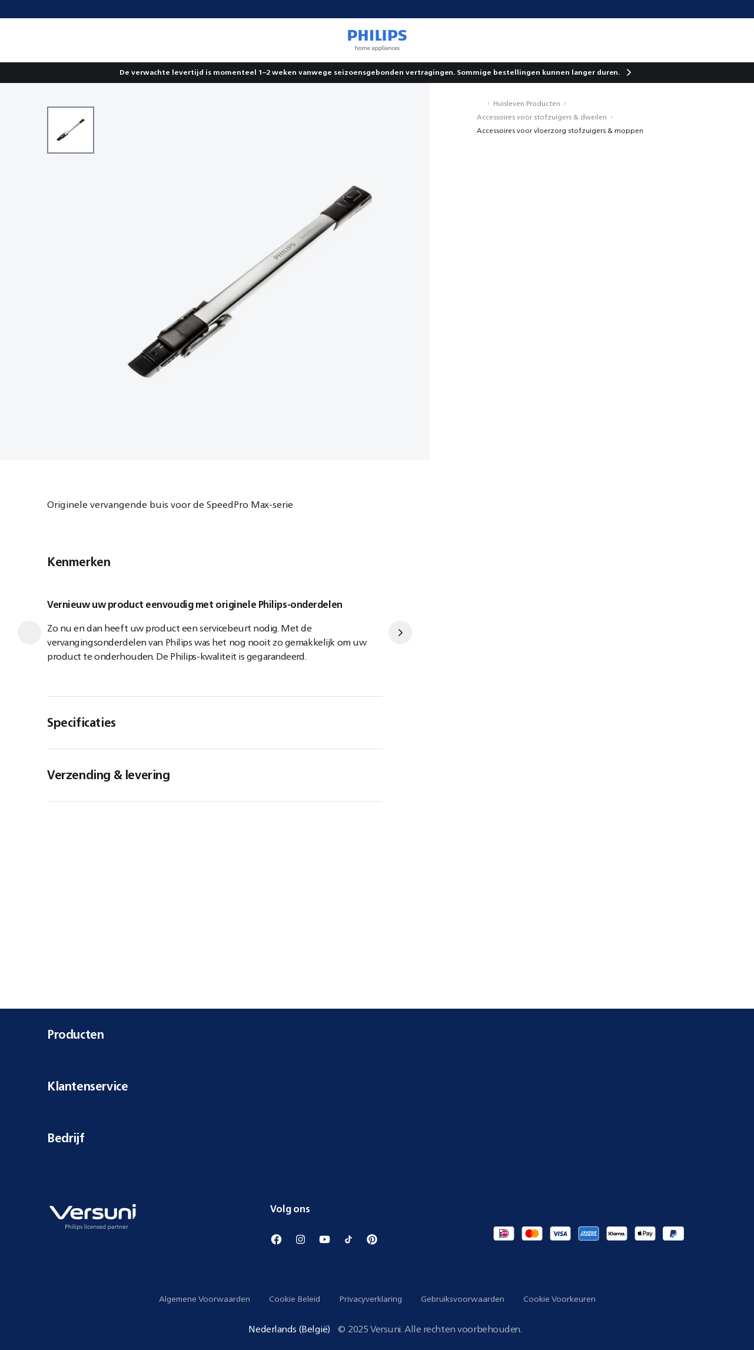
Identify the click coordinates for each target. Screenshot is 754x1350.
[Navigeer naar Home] (480, 103)
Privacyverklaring (370, 1298)
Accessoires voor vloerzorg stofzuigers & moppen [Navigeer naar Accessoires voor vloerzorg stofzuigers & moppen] (560, 130)
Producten (377, 1034)
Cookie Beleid (294, 1298)
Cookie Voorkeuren (559, 1298)
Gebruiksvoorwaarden (462, 1298)
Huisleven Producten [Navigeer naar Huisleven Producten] (526, 103)
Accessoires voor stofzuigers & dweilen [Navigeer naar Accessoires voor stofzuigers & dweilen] (542, 116)
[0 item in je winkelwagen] (728, 40)
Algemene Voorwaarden (204, 1298)
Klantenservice (377, 1086)
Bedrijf (377, 1138)
